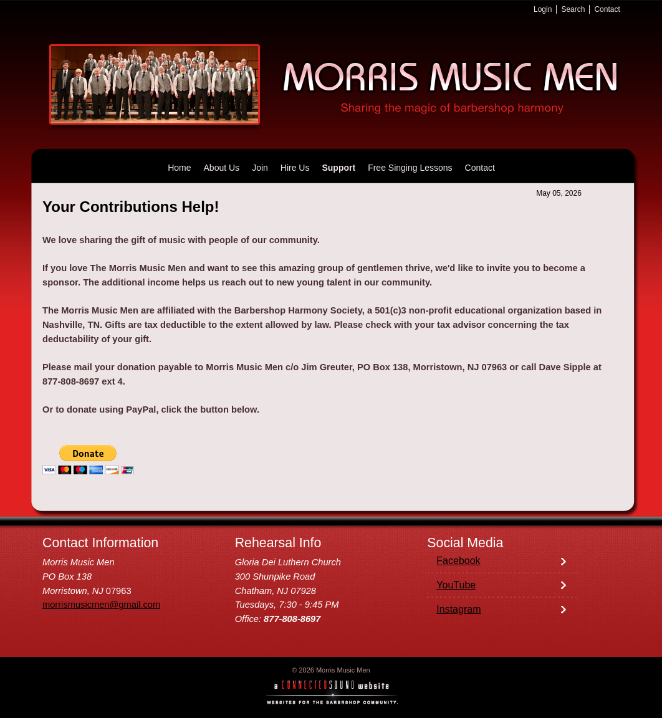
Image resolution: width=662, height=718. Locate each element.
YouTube (456, 585)
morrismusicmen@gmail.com (101, 605)
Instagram (458, 609)
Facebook (458, 560)
